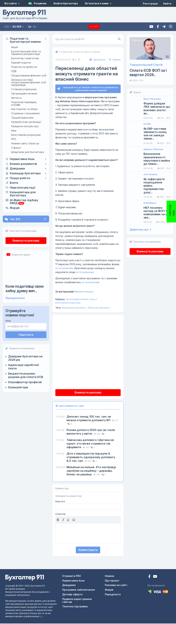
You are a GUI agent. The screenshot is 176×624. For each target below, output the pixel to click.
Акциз (14, 47)
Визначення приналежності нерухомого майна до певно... (157, 159)
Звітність (16, 97)
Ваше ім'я (60, 502)
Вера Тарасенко (152, 99)
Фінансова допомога (99, 308)
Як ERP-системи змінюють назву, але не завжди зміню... (155, 133)
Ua (29, 26)
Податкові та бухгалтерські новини (25, 40)
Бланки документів (23, 164)
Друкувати (97, 59)
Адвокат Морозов (153, 149)
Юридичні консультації (25, 126)
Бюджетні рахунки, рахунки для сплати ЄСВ (25, 375)
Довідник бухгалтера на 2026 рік (25, 358)
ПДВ (13, 71)
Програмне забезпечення (78, 590)
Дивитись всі (140, 229)
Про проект (112, 581)
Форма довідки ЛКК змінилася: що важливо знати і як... (157, 108)
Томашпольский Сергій (146, 64)
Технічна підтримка (75, 606)
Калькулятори (18, 387)
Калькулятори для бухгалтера (23, 194)
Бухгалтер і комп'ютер (25, 58)
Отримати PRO (71, 576)
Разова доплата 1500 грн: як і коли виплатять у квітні (91, 432)
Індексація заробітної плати (23, 366)
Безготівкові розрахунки (26, 134)
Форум (14, 208)
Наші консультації (22, 187)
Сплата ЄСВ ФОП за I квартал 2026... (148, 72)
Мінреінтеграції (74, 292)
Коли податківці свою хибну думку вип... (25, 288)
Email (8, 320)
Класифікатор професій (25, 382)
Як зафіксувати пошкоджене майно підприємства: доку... (154, 186)
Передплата (94, 26)
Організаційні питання (24, 93)
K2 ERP (147, 124)
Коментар (60, 514)
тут (41, 617)
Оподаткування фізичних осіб (28, 75)
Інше (13, 130)
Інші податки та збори (24, 109)
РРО (13, 139)
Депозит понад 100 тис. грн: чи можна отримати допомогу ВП (89, 418)
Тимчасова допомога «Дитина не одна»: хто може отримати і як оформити (90, 444)
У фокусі (16, 147)
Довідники (17, 168)
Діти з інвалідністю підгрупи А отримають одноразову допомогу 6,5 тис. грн (91, 457)
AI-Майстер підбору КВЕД (24, 202)
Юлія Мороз (150, 203)
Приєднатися (15, 298)
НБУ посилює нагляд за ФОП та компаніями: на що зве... (157, 212)
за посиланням (64, 268)
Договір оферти (72, 594)
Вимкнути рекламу (26, 240)
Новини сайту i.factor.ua (25, 143)
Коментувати (88, 550)
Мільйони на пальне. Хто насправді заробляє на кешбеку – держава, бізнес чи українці (91, 471)
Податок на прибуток (24, 66)
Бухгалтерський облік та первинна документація (26, 52)
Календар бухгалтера (25, 173)
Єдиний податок (21, 62)
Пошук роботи (20, 178)
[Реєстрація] (150, 3)
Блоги (14, 182)
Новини (109, 576)
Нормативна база (22, 159)
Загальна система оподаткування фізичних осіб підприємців (28, 82)
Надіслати (26, 334)
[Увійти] (167, 3)
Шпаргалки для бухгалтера (27, 152)
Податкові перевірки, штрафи (24, 103)
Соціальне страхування (25, 113)
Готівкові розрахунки (23, 89)
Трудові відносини (22, 117)
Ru (34, 26)
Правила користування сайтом (77, 601)
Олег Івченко (150, 174)
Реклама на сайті (116, 585)
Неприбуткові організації (26, 121)
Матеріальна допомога (74, 308)
